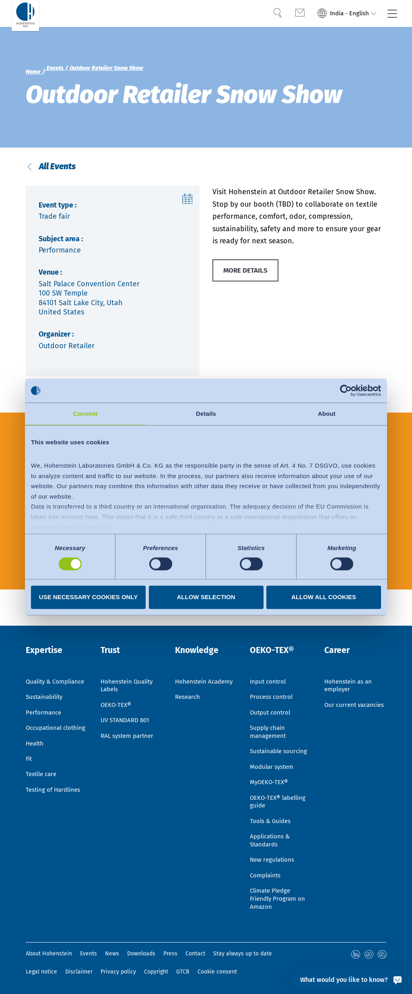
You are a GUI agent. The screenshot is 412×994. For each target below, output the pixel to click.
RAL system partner (129, 725)
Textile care (43, 783)
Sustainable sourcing (280, 742)
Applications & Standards (271, 836)
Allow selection (206, 597)
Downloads (141, 954)
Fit (29, 766)
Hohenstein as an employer (349, 672)
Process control (272, 684)
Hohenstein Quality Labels (129, 672)
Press (170, 954)
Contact (195, 954)
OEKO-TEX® (117, 692)
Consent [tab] (85, 413)
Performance (44, 709)
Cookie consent (217, 971)
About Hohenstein (49, 954)
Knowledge (199, 638)
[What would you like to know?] (348, 979)
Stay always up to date (242, 954)
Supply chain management (269, 721)
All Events (57, 169)
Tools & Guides (271, 815)
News (112, 954)
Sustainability (46, 692)
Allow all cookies (323, 597)
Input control (269, 668)
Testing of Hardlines (55, 799)
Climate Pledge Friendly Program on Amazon (279, 898)
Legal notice (41, 971)
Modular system (273, 758)
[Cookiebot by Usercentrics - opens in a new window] (346, 390)
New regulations (273, 857)
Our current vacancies (341, 697)
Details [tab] (206, 413)
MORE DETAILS (247, 276)
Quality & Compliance (43, 672)
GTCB (183, 971)
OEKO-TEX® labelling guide (280, 795)
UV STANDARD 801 (126, 709)
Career (338, 638)
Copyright (156, 971)
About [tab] (327, 413)
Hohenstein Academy (191, 672)
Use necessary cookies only (88, 597)
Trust (112, 638)
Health (35, 750)
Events (88, 954)
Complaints (266, 873)
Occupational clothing (45, 730)
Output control (271, 700)
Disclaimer (79, 971)
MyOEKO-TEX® (270, 774)
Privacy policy (118, 971)
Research (188, 692)
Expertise (46, 638)
